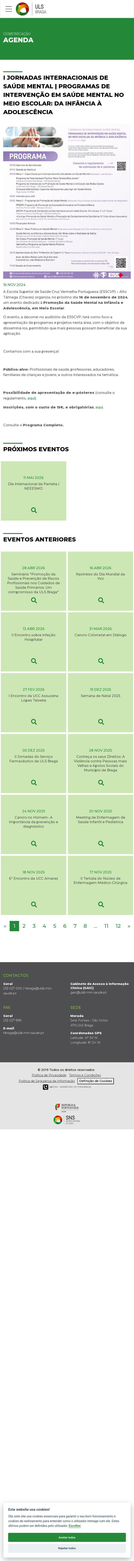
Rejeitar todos (67, 1548)
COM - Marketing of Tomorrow (67, 1087)
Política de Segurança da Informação (47, 1081)
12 (118, 926)
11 (106, 926)
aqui (31, 398)
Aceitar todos (67, 1537)
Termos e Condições (85, 1075)
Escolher (75, 1526)
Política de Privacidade (49, 1075)
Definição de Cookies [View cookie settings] (95, 1081)
